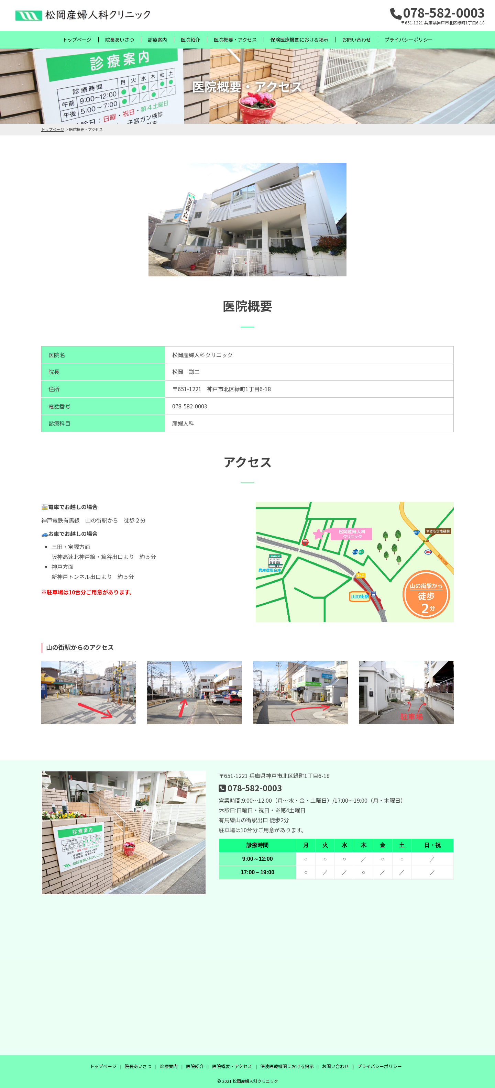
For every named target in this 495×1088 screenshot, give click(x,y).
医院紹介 (190, 39)
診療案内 (157, 39)
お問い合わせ (356, 39)
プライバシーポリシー (409, 39)
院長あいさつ (119, 39)
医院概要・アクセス (235, 39)
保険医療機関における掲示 (299, 39)
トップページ (77, 39)
